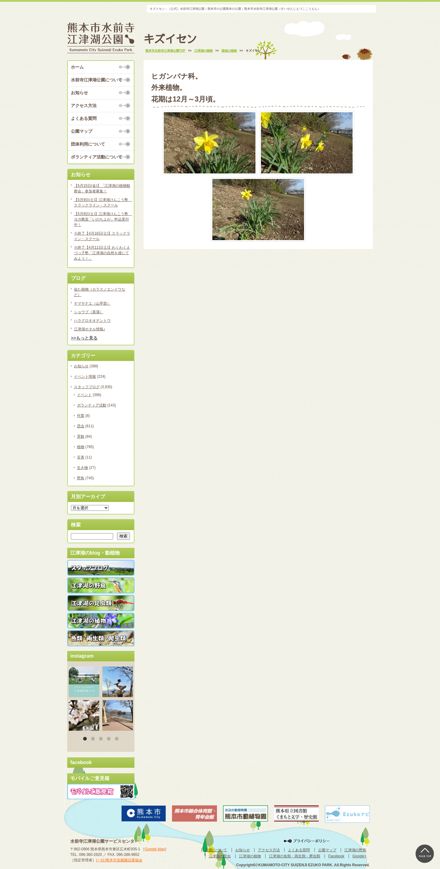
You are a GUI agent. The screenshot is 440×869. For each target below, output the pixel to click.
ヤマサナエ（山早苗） (92, 303)
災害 (80, 457)
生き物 (82, 468)
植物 (80, 447)
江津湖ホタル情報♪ (89, 329)
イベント (84, 395)
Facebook (336, 856)
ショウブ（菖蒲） (88, 312)
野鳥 (80, 478)
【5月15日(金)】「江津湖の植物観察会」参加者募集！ (102, 188)
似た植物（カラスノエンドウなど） (99, 292)
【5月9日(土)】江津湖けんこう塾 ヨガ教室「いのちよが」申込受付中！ (102, 219)
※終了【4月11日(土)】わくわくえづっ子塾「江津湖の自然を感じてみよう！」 (102, 253)
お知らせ (79, 92)
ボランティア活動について (96, 156)
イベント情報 (85, 376)
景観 (80, 436)
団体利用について (88, 144)
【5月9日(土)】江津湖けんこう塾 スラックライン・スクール (102, 202)
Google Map (155, 849)
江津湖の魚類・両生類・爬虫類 (294, 856)
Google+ (359, 856)
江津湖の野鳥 (355, 850)
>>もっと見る (84, 338)
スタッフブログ (87, 387)
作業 (80, 416)
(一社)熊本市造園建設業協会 (119, 860)
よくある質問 (84, 118)
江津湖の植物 (250, 856)
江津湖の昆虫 (220, 856)
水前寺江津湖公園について (96, 79)
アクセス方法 (84, 105)
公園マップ (81, 131)
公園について (216, 850)
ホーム (77, 67)
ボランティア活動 (91, 405)
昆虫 (80, 426)
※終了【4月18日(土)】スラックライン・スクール (102, 236)
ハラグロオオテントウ (92, 320)
